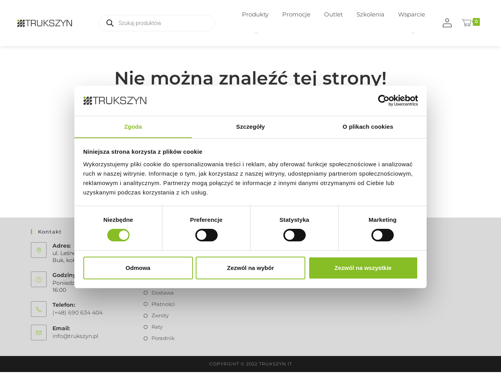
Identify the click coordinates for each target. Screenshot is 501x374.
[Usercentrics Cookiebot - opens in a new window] (384, 100)
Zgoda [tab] (133, 126)
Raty (157, 329)
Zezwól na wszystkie (363, 267)
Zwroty (160, 317)
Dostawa (162, 294)
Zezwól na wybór (250, 267)
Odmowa (138, 267)
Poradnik (163, 340)
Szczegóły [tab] (250, 126)
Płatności (163, 306)
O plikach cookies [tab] (367, 126)
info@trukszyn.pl (75, 338)
